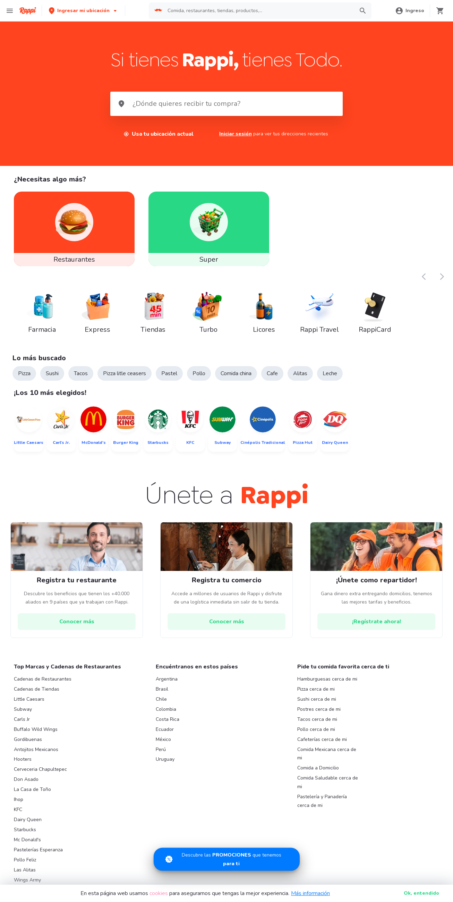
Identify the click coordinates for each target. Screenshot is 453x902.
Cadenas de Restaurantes (42, 679)
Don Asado (26, 779)
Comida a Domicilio (318, 768)
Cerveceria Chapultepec (40, 769)
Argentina (167, 679)
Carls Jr (22, 719)
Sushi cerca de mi (316, 699)
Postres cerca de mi (319, 709)
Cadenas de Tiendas (36, 689)
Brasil (162, 689)
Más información (310, 893)
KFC (18, 809)
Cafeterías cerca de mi (322, 739)
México (163, 739)
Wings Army (27, 880)
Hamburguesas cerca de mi (327, 679)
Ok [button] (421, 893)
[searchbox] (258, 10)
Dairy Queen (28, 819)
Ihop (18, 799)
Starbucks (25, 829)
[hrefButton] (77, 621)
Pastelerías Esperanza (38, 849)
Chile (161, 699)
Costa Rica (167, 719)
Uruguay (165, 759)
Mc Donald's (27, 839)
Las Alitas (25, 870)
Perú (161, 749)
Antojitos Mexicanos (36, 749)
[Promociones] (227, 839)
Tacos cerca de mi (317, 719)
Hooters (23, 759)
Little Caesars (29, 699)
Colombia (166, 709)
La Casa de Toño (32, 789)
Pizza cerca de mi (316, 689)
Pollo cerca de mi (316, 729)
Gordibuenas (28, 739)
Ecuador (165, 729)
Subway (23, 709)
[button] (83, 10)
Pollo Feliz (25, 860)
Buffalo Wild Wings (36, 729)
